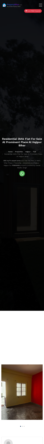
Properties (19, 152)
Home (10, 152)
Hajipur (27, 152)
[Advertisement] (22, 334)
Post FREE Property (33, 11)
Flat (34, 152)
